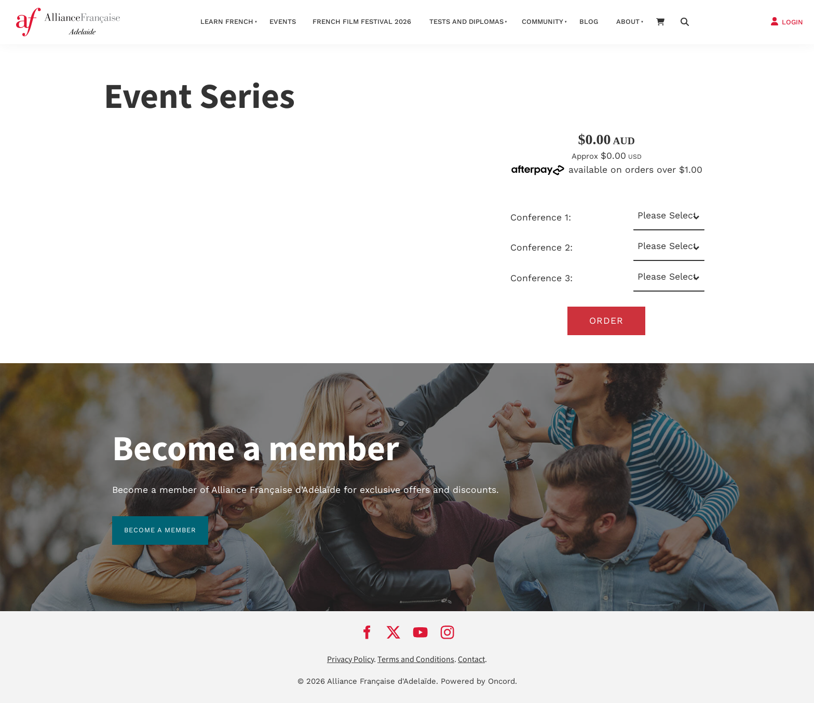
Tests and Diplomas (466, 21)
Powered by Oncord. (479, 681)
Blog (588, 21)
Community (542, 21)
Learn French (226, 21)
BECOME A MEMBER (148, 522)
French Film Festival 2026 (362, 21)
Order (606, 320)
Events (282, 21)
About (628, 21)
